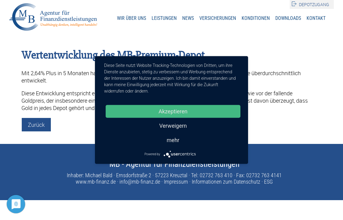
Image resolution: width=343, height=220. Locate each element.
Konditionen (256, 18)
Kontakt (316, 18)
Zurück (36, 124)
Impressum (176, 181)
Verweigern (173, 126)
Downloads (288, 18)
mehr (173, 140)
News (188, 18)
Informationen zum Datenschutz (226, 181)
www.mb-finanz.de (96, 181)
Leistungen (164, 18)
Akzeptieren (173, 111)
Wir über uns (131, 18)
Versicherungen (217, 18)
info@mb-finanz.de (139, 181)
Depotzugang (314, 4)
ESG (268, 181)
